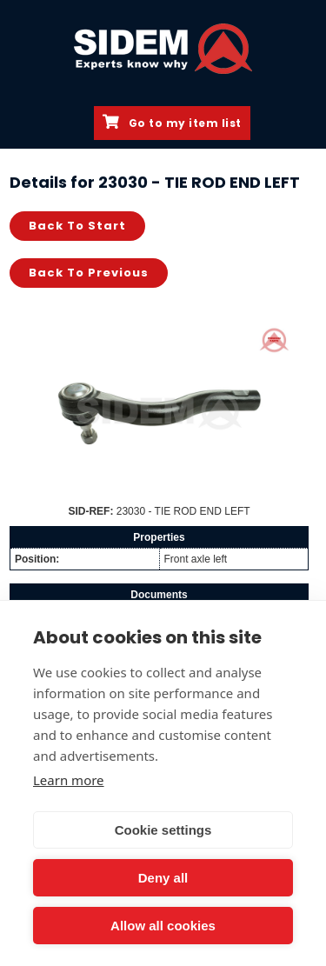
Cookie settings (163, 830)
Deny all (163, 877)
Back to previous (89, 272)
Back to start (77, 225)
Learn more (68, 780)
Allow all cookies (163, 925)
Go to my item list (172, 122)
